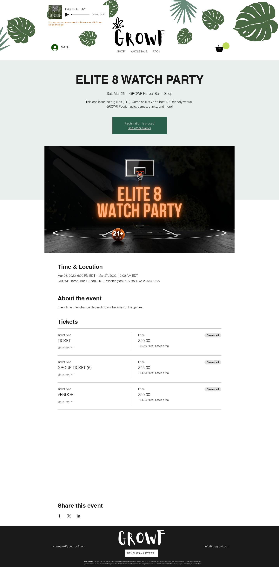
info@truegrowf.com (217, 546)
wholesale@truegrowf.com (69, 546)
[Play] (67, 15)
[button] (222, 47)
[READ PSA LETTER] (141, 553)
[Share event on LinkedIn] (78, 515)
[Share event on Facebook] (59, 515)
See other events (139, 128)
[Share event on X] (69, 515)
